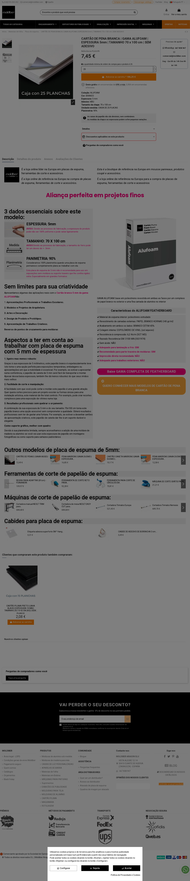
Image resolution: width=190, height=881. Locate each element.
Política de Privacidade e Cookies (125, 875)
